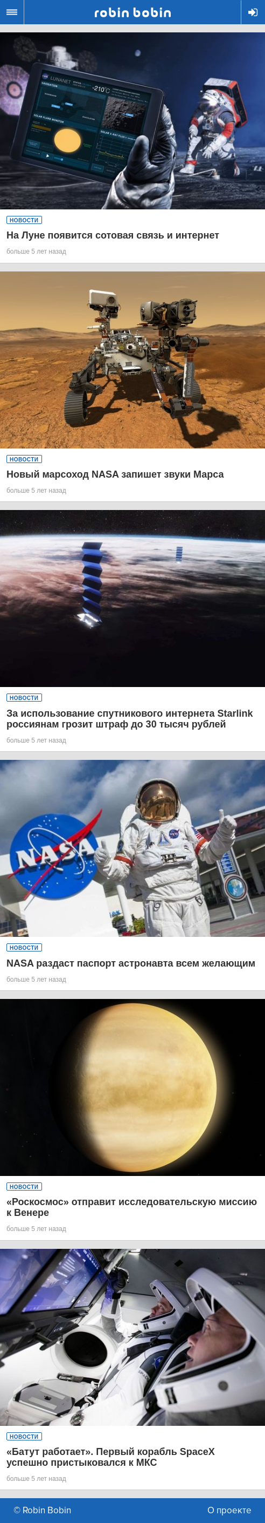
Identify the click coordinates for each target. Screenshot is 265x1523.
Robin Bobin (133, 12)
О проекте (229, 1510)
